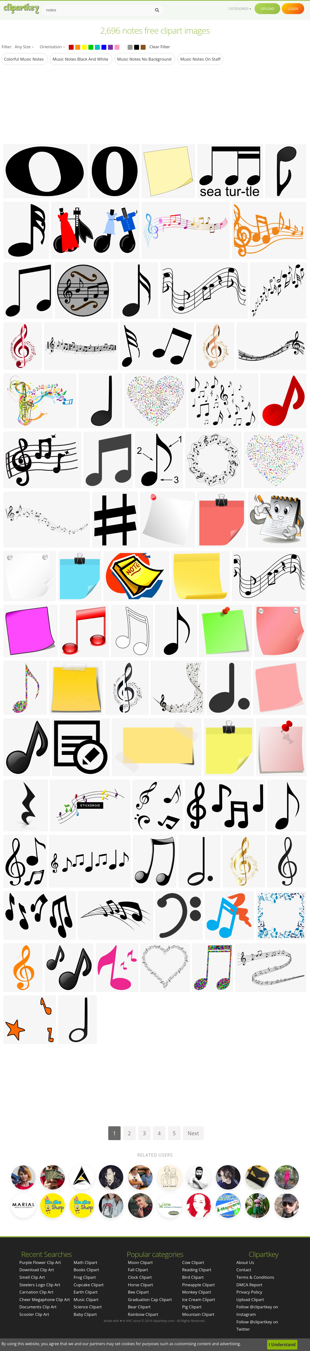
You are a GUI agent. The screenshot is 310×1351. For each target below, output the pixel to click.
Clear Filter (159, 46)
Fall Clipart (138, 1269)
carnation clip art (36, 1292)
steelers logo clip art (39, 1284)
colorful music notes (24, 59)
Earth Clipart (86, 1292)
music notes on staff (200, 59)
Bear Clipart (139, 1307)
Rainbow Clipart (143, 1314)
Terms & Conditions (255, 1277)
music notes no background (145, 59)
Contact (243, 1269)
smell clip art (32, 1277)
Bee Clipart (138, 1292)
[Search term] (103, 10)
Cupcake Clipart (89, 1284)
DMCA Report (249, 1284)
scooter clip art (34, 1314)
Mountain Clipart (198, 1314)
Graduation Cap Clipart (150, 1299)
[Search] (157, 10)
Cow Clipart (193, 1262)
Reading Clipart (196, 1269)
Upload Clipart (250, 1299)
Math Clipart (85, 1262)
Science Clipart (88, 1307)
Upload (267, 8)
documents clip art (37, 1307)
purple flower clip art (40, 1262)
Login (293, 8)
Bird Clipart (193, 1277)
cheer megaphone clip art (44, 1299)
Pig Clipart (192, 1307)
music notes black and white (81, 59)
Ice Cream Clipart (198, 1299)
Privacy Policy (249, 1292)
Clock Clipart (140, 1277)
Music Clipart (86, 1299)
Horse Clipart (140, 1284)
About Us (245, 1262)
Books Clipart (86, 1269)
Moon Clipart (140, 1262)
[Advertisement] (155, 104)
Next (193, 1133)
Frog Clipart (85, 1277)
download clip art (36, 1269)
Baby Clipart (85, 1314)
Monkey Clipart (196, 1292)
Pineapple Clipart (198, 1284)
